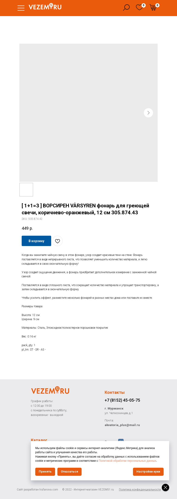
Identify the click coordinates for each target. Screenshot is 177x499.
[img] (139, 7)
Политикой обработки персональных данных (127, 460)
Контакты (115, 392)
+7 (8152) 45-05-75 (122, 400)
